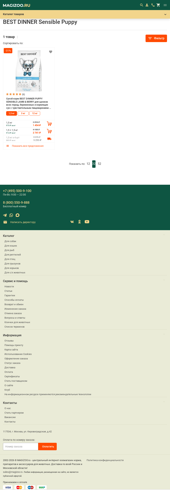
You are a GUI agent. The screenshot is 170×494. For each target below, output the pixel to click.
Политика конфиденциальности (105, 460)
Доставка (9, 367)
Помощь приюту (13, 345)
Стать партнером (14, 412)
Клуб (7, 389)
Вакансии (10, 417)
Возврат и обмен (14, 304)
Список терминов (14, 326)
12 (88, 164)
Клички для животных (17, 322)
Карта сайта (11, 349)
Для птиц (9, 259)
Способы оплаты (14, 299)
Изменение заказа (15, 308)
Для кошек (10, 245)
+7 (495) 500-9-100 (17, 191)
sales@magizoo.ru (13, 472)
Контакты (9, 421)
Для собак (10, 241)
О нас (7, 408)
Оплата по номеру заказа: (19, 439)
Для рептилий (12, 254)
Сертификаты (12, 376)
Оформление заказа (16, 358)
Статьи (8, 291)
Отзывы (9, 340)
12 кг (35, 113)
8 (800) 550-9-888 (16, 202)
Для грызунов (12, 263)
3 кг (23, 113)
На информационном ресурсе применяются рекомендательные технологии (47, 394)
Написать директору (19, 222)
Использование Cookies (18, 354)
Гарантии (9, 295)
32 (94, 164)
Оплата (8, 372)
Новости (9, 286)
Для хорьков (11, 268)
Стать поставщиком (15, 380)
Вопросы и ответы (14, 317)
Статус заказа (12, 363)
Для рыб (9, 250)
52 (99, 164)
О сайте (8, 385)
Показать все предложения (24, 145)
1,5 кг (12, 113)
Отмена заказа (13, 313)
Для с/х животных (14, 272)
